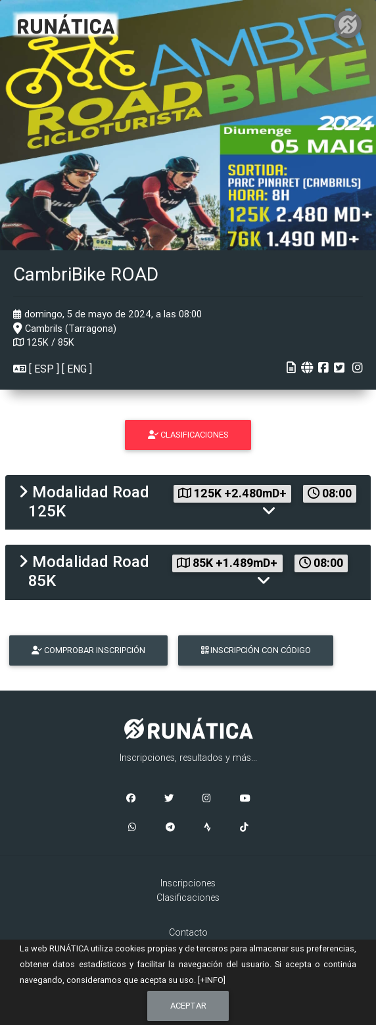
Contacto (188, 932)
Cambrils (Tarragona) (64, 328)
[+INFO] (211, 980)
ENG (76, 368)
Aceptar (188, 1005)
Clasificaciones (188, 897)
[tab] (188, 502)
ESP (44, 368)
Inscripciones (188, 883)
